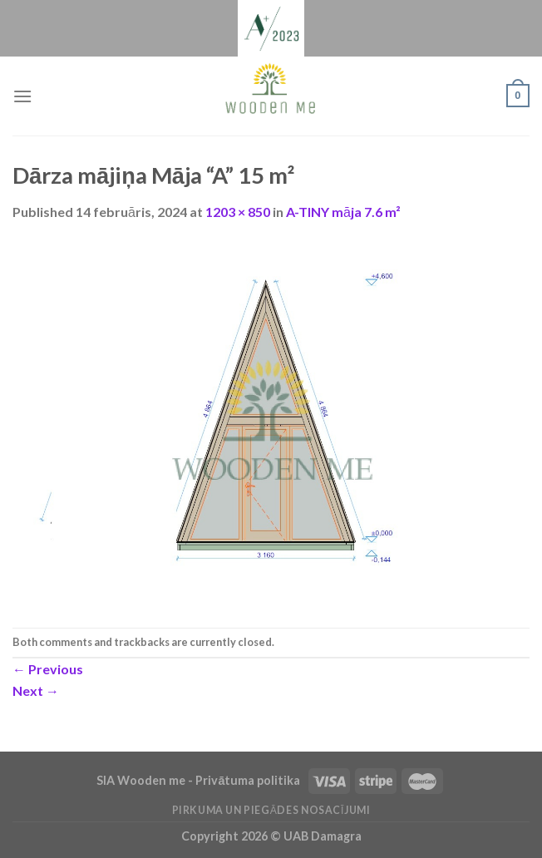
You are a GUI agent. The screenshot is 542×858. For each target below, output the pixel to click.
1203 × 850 (237, 211)
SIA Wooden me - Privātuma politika (199, 780)
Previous (47, 669)
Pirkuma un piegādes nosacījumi (271, 810)
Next (35, 690)
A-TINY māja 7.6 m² (343, 211)
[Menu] (22, 96)
